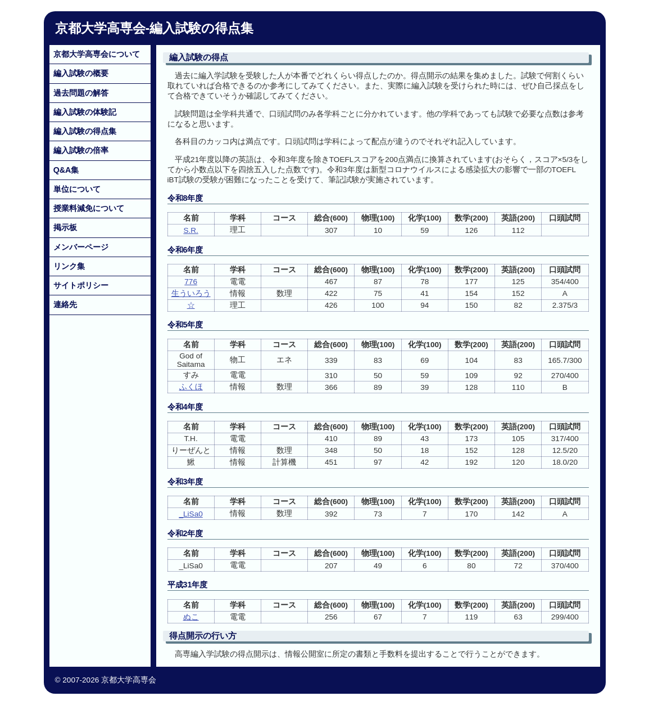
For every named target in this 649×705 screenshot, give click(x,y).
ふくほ (191, 387)
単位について (77, 189)
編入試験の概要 (80, 73)
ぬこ (191, 617)
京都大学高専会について (96, 54)
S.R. (190, 230)
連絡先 (65, 304)
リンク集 (69, 266)
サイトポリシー (80, 285)
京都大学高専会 (100, 28)
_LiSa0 (190, 514)
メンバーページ (80, 247)
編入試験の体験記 (84, 111)
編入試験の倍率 (80, 150)
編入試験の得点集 (84, 131)
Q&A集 (66, 169)
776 (190, 281)
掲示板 (65, 227)
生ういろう (191, 293)
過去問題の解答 (80, 92)
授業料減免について (88, 208)
